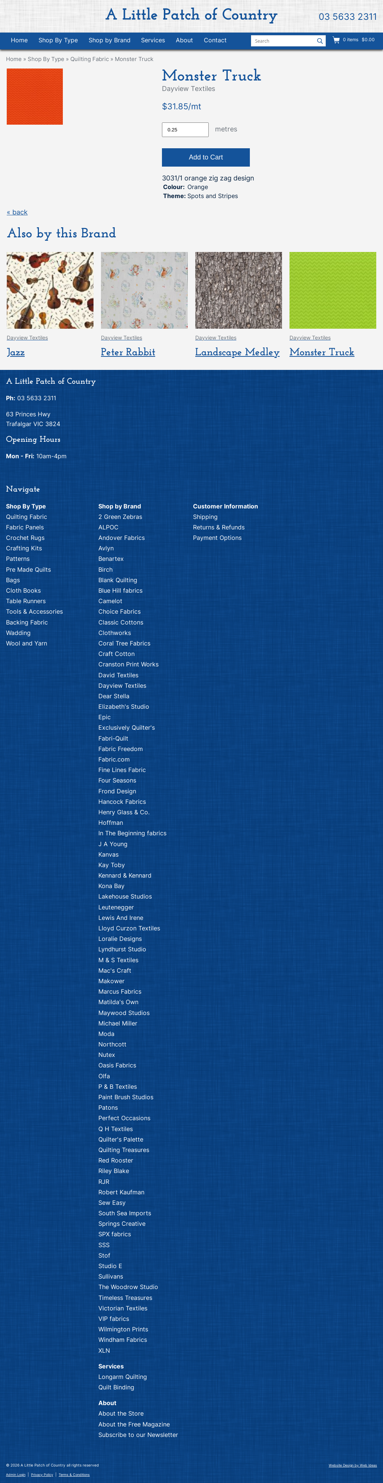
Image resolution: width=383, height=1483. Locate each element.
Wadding (18, 632)
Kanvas (108, 854)
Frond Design (117, 791)
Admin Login (15, 1475)
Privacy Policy (42, 1475)
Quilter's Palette (120, 1139)
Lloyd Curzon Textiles (129, 928)
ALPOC (108, 527)
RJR (103, 1181)
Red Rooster (115, 1160)
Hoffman (110, 822)
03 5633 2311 (348, 16)
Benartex (111, 558)
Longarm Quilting (122, 1376)
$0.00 (368, 39)
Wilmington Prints (123, 1329)
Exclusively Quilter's (126, 727)
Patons (108, 1107)
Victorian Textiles (122, 1308)
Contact (215, 40)
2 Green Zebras (120, 516)
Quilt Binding (116, 1387)
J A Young (113, 844)
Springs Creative (121, 1223)
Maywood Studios (124, 1012)
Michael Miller (117, 1023)
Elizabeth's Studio (123, 706)
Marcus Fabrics (119, 991)
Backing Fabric (27, 622)
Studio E (110, 1266)
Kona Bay (111, 886)
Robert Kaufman (121, 1192)
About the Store (121, 1413)
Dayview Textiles (122, 685)
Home (19, 40)
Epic (104, 717)
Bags (13, 580)
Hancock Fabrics (122, 801)
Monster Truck (134, 59)
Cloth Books (23, 590)
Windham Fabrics (122, 1339)
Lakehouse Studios (125, 896)
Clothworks (114, 632)
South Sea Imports (124, 1213)
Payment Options (217, 537)
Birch (105, 569)
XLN (104, 1350)
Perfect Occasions (124, 1118)
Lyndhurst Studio (122, 949)
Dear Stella (113, 696)
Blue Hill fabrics (120, 590)
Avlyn (106, 548)
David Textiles (118, 675)
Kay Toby (111, 865)
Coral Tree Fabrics (124, 643)
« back (17, 212)
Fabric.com (114, 759)
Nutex (106, 1054)
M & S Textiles (118, 960)
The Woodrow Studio (128, 1287)
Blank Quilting (117, 580)
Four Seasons (117, 780)
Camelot (110, 601)
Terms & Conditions (74, 1475)
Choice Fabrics (119, 611)
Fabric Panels (25, 527)
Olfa (104, 1076)
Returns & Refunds (219, 527)
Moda (106, 1033)
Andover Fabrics (121, 537)
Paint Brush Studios (125, 1097)
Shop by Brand (110, 40)
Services (153, 40)
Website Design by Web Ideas (353, 1465)
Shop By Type (58, 40)
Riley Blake (113, 1170)
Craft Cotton (116, 653)
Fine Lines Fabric (122, 770)
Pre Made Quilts (28, 569)
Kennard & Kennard (124, 875)
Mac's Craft (114, 970)
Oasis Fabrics (117, 1065)
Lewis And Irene (120, 917)
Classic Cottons (120, 622)
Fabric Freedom (120, 749)
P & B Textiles (117, 1086)
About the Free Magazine (134, 1424)
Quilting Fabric (89, 59)
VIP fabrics (113, 1318)
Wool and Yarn (26, 643)
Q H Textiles (115, 1129)
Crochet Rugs (25, 537)
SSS (104, 1245)
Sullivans (110, 1276)
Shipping (205, 516)
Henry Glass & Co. (124, 812)
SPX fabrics (114, 1234)
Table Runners (26, 601)
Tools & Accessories (34, 611)
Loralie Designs (120, 938)
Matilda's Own (118, 1002)
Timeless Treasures (125, 1297)
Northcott (112, 1044)
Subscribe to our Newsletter (138, 1434)
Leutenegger (116, 907)
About (184, 40)
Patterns (18, 558)
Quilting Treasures (123, 1150)
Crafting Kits (24, 548)
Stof (104, 1255)
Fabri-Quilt (113, 738)
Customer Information (225, 506)
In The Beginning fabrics (132, 833)
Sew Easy (112, 1202)
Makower (111, 981)
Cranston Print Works (128, 664)
